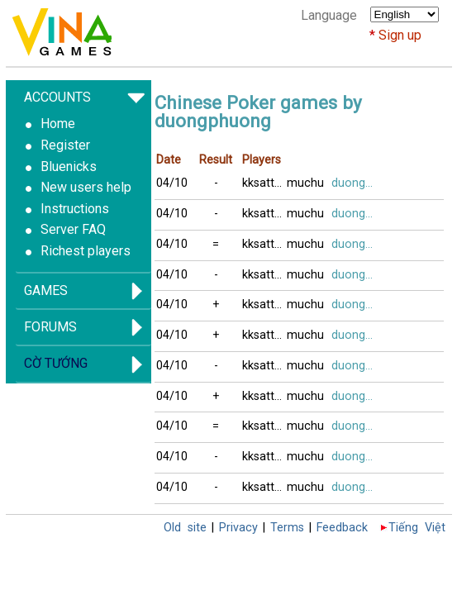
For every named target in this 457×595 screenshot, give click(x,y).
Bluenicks (68, 166)
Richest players (85, 251)
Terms (287, 528)
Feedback (342, 528)
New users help (85, 187)
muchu (305, 183)
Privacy (238, 528)
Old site (185, 528)
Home (57, 123)
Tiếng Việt (416, 528)
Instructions (74, 209)
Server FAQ (73, 229)
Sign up (399, 35)
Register (65, 145)
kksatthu (264, 183)
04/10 (172, 183)
